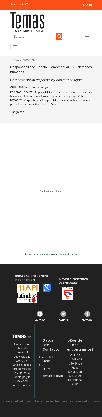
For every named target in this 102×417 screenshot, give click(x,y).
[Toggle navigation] (15, 46)
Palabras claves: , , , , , (51, 94)
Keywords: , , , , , (51, 102)
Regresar (18, 112)
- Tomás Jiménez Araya (35, 87)
